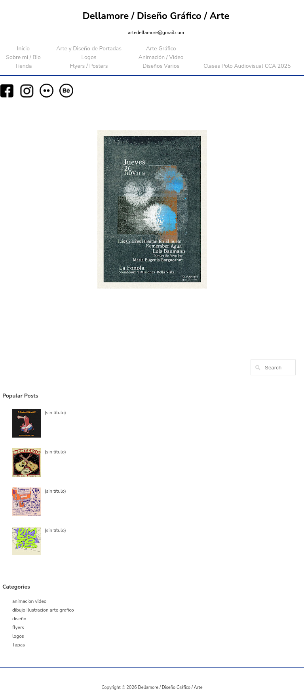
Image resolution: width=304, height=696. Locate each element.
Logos (88, 57)
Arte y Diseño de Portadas (89, 48)
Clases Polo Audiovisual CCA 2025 (247, 66)
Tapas (18, 645)
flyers (18, 627)
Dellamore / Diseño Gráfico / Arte (156, 16)
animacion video (29, 601)
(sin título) (55, 412)
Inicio (23, 48)
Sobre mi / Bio (23, 57)
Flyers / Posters (89, 66)
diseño (19, 619)
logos (18, 636)
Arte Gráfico (161, 48)
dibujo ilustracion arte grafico (43, 610)
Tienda (23, 66)
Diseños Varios (160, 66)
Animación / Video (161, 57)
